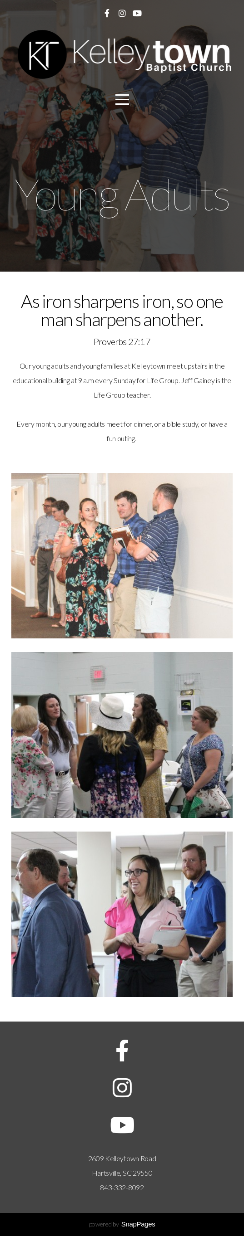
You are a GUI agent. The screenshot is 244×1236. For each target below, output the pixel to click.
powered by (122, 1224)
